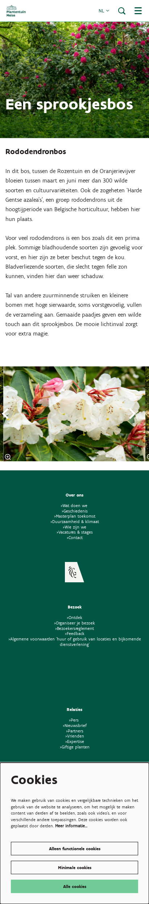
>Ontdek (74, 617)
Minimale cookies (74, 867)
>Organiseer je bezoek (74, 623)
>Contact (75, 537)
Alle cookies (74, 886)
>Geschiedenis (75, 511)
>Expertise (74, 741)
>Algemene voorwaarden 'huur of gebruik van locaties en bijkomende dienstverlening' (74, 641)
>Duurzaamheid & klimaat (74, 521)
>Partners (74, 731)
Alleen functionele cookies (74, 848)
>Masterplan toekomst (74, 516)
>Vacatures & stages (75, 532)
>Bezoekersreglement (74, 628)
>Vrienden (74, 736)
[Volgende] (133, 413)
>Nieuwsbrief (75, 725)
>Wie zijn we (74, 527)
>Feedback (74, 633)
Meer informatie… (71, 825)
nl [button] (104, 10)
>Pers (74, 720)
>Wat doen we (74, 505)
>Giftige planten (75, 747)
